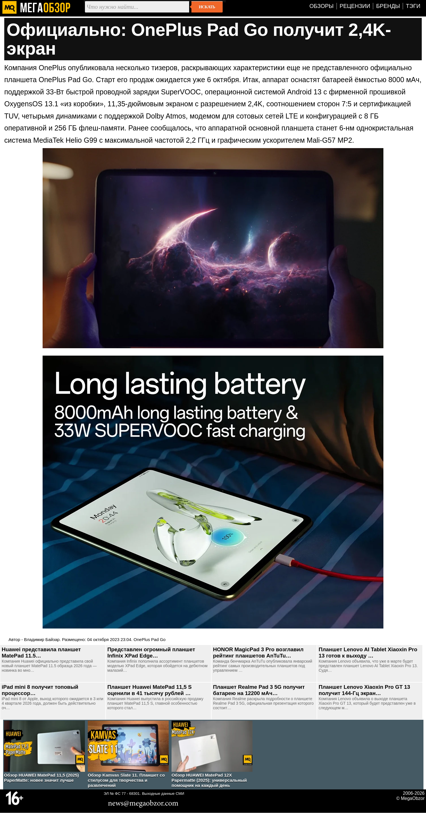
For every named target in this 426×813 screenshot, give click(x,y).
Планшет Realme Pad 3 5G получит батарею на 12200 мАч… (259, 690)
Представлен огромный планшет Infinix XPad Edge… (151, 652)
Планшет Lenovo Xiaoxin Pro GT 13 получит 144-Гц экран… (364, 690)
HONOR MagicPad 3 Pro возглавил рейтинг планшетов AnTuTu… (258, 652)
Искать (207, 7)
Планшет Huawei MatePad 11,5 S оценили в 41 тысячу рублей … (149, 690)
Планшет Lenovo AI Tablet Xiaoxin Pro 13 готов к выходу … (368, 652)
